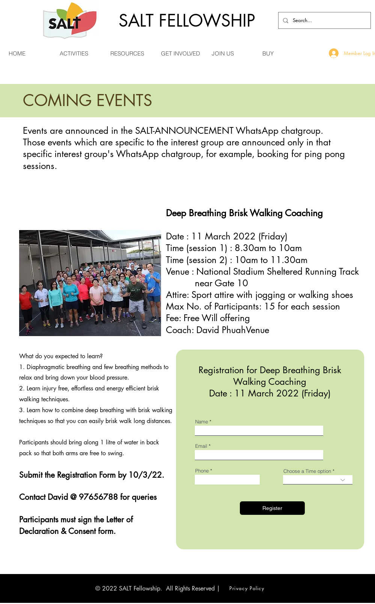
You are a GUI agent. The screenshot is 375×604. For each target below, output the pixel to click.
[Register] (272, 508)
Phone (202, 470)
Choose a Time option (307, 471)
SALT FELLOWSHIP (187, 20)
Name (201, 421)
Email (201, 446)
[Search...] (324, 20)
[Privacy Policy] (247, 588)
